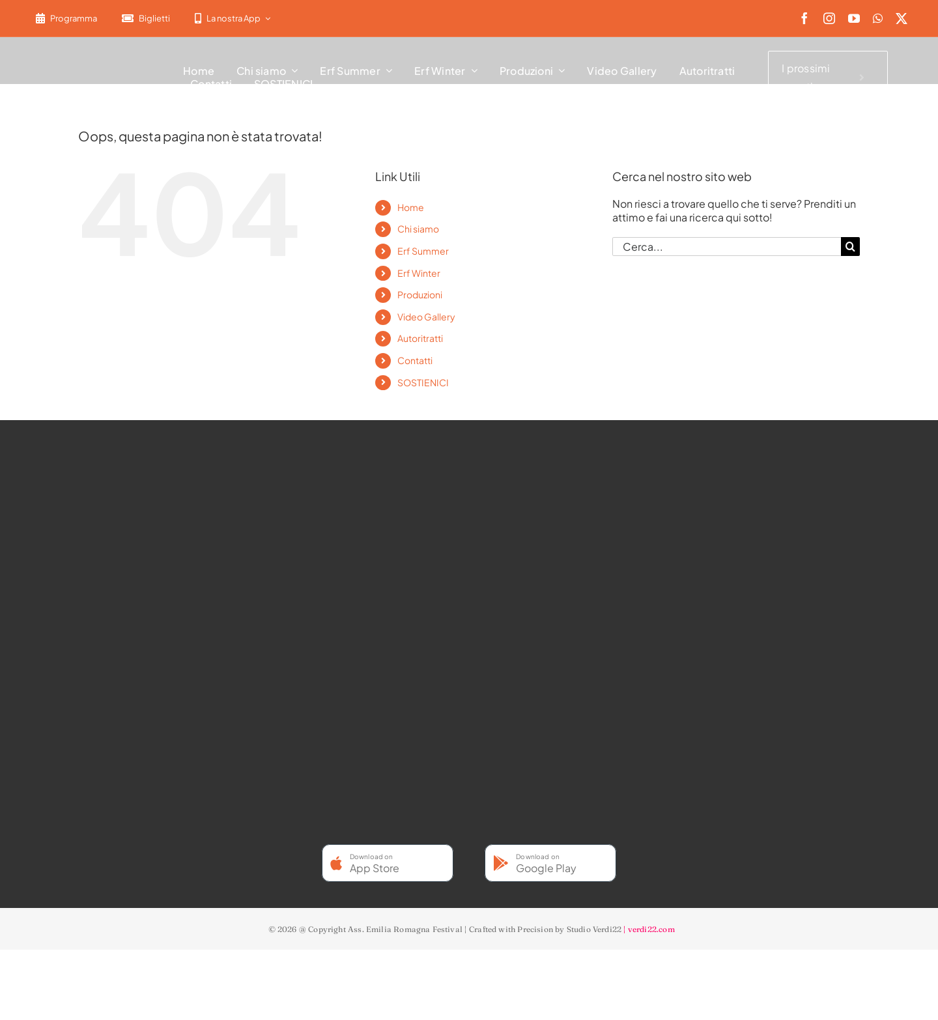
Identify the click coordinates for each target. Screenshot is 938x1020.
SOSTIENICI (423, 382)
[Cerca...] (726, 246)
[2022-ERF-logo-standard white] (90, 55)
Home (410, 207)
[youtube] (854, 18)
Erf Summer (423, 251)
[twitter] (901, 18)
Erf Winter (418, 273)
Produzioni (419, 294)
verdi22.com (651, 929)
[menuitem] (290, 18)
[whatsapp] (878, 18)
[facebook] (804, 18)
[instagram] (829, 18)
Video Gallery (426, 316)
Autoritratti (420, 338)
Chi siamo (418, 228)
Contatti (415, 360)
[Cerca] (850, 246)
